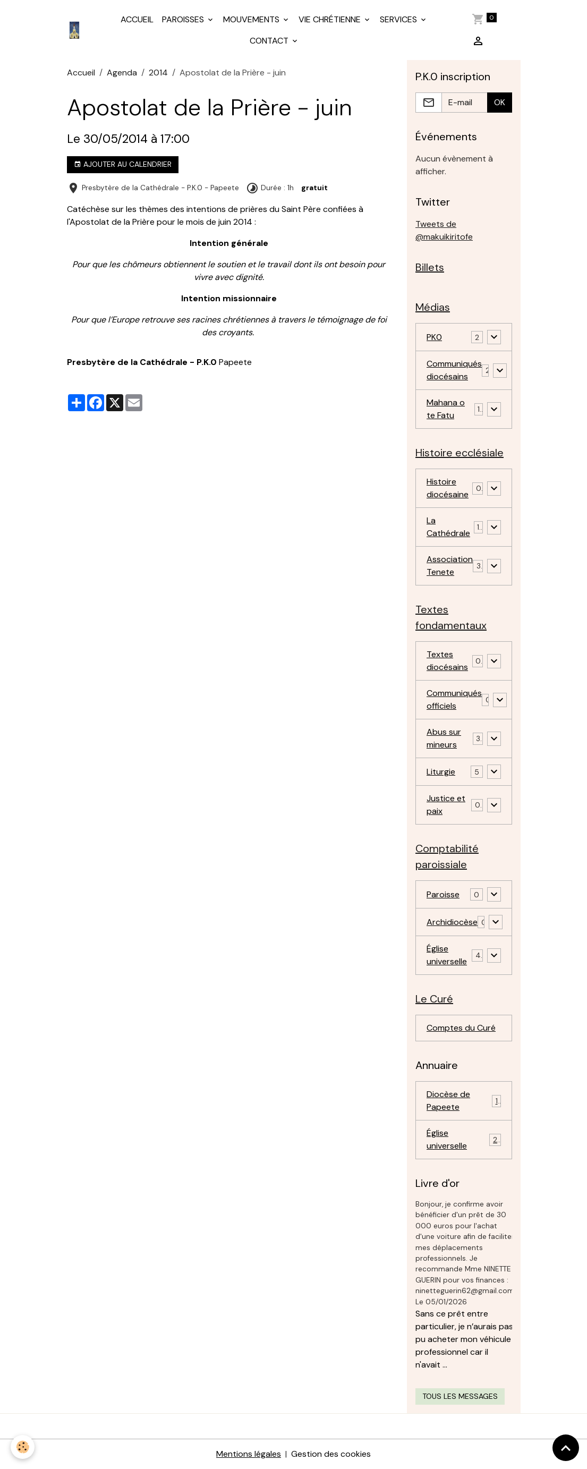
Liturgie (441, 771)
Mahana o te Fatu (446, 409)
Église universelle (447, 955)
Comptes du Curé (461, 1027)
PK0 (434, 337)
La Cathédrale (448, 527)
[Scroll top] (565, 1447)
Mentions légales (248, 1453)
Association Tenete (450, 566)
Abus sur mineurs (444, 738)
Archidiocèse (452, 922)
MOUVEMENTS (252, 19)
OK (499, 102)
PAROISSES (184, 19)
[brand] (76, 30)
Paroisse (443, 894)
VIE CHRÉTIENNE (331, 19)
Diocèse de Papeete (464, 1101)
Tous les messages (460, 1396)
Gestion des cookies (331, 1453)
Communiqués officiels (454, 699)
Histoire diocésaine (448, 488)
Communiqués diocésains (454, 370)
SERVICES (399, 19)
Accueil (81, 72)
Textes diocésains (447, 661)
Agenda (122, 72)
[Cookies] (23, 1447)
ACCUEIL (137, 19)
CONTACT (270, 40)
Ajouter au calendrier (123, 164)
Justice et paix (446, 805)
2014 (158, 72)
